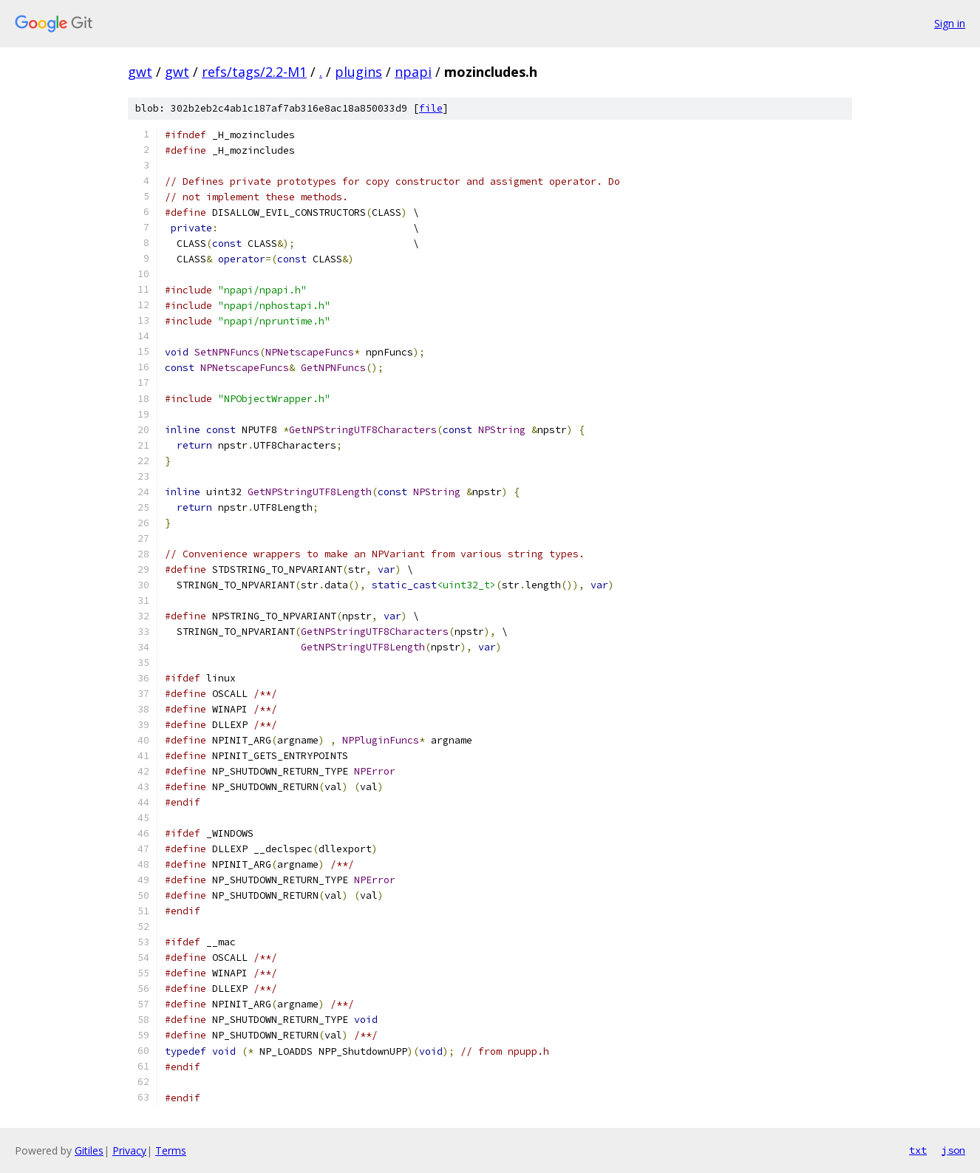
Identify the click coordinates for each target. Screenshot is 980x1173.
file (431, 108)
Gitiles (89, 1150)
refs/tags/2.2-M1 (254, 72)
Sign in (949, 23)
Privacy (129, 1150)
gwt (140, 72)
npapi (413, 72)
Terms (170, 1150)
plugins (358, 72)
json (953, 1150)
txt (918, 1150)
